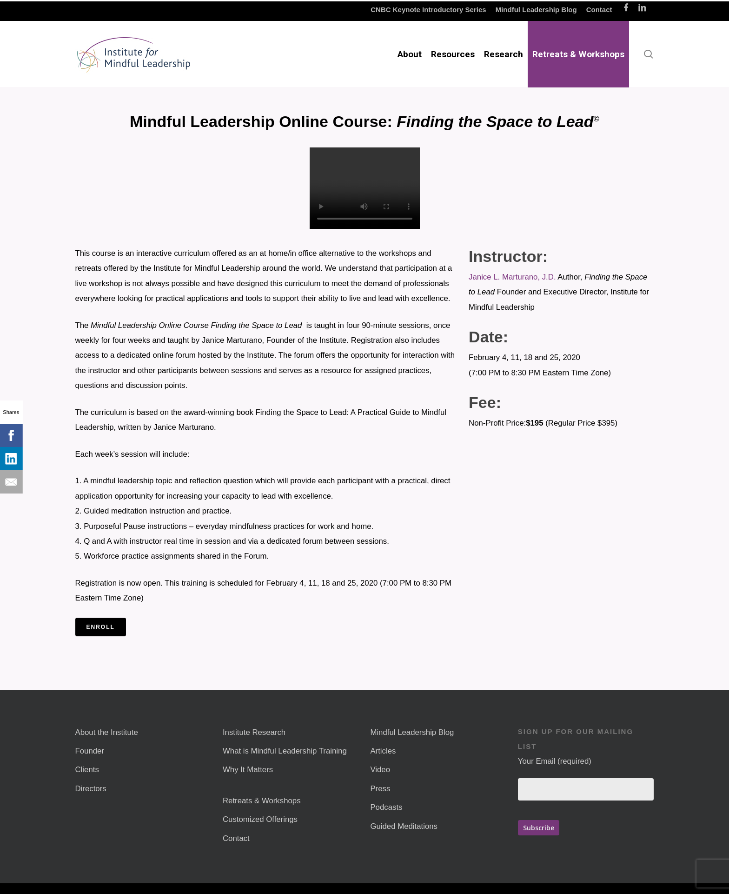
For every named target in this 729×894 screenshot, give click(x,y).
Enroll (100, 627)
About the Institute (106, 732)
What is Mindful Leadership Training (285, 751)
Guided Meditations (403, 826)
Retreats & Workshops (262, 800)
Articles (383, 751)
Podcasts (386, 807)
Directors (90, 788)
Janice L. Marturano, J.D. (512, 277)
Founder (90, 751)
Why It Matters (248, 769)
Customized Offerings (260, 819)
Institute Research (254, 732)
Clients (87, 769)
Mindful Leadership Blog (412, 732)
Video (380, 769)
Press (380, 788)
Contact (236, 838)
